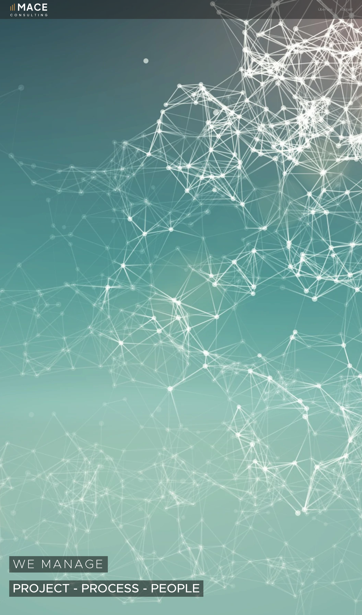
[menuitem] (326, 9)
